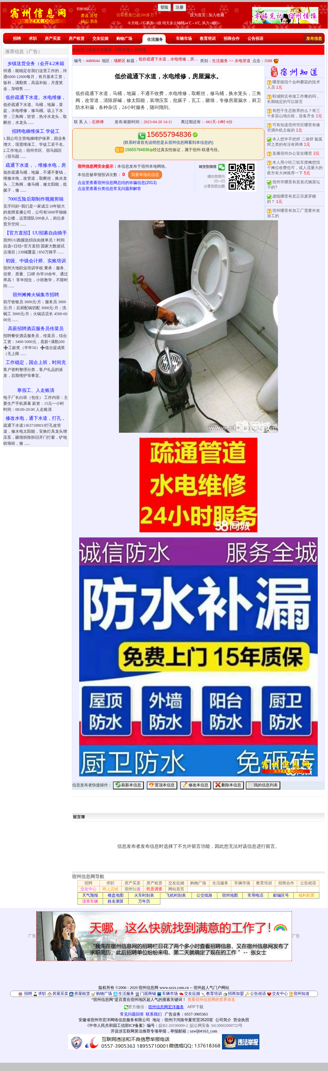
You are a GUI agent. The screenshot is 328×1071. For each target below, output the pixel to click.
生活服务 (155, 39)
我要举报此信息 (145, 174)
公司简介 (223, 1020)
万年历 (144, 901)
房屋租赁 (82, 993)
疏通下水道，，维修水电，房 (36, 165)
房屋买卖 (60, 993)
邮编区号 (281, 895)
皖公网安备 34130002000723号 (216, 1025)
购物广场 (124, 38)
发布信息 (314, 38)
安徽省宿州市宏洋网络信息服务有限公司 (114, 1020)
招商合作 (232, 38)
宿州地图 (230, 895)
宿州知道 (301, 993)
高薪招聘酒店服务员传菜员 (36, 328)
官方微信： (154, 1007)
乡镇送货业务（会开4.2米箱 (35, 63)
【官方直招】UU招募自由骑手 (36, 232)
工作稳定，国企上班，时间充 (36, 362)
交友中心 (88, 889)
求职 (33, 38)
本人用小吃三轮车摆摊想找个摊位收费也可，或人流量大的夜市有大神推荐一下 (295, 167)
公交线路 (204, 895)
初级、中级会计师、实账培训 (36, 260)
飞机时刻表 (176, 895)
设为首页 (198, 15)
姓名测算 (116, 901)
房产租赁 (76, 38)
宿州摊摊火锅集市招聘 (36, 294)
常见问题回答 (132, 1014)
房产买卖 (53, 38)
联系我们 (154, 1014)
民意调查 (154, 889)
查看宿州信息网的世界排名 (211, 999)
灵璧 (94, 15)
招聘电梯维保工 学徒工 (36, 131)
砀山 (85, 21)
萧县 (85, 15)
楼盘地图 (116, 895)
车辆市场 (184, 38)
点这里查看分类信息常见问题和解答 (109, 188)
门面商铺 (148, 993)
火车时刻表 (144, 895)
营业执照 (241, 1020)
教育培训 (208, 38)
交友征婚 (100, 38)
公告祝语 (255, 38)
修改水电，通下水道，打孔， (36, 418)
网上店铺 (110, 889)
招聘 (17, 38)
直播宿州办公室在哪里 (292, 153)
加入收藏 (216, 15)
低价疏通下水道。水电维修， (36, 97)
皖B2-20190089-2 (173, 1025)
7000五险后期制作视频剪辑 (36, 199)
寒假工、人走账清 (35, 390)
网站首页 (176, 889)
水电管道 (242, 60)
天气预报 (90, 895)
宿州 (132, 889)
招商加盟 (236, 993)
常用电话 (255, 895)
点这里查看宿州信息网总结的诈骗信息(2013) (117, 182)
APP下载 (195, 1007)
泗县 (94, 21)
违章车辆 (90, 901)
